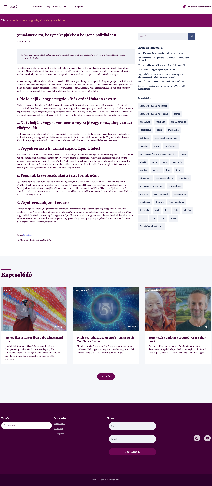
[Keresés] (191, 36)
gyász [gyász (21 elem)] (156, 145)
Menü (13, 6)
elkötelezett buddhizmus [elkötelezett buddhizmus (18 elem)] (166, 137)
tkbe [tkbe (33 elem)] (167, 210)
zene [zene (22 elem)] (162, 218)
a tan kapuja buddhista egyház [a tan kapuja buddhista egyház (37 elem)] (153, 105)
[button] (126, 41)
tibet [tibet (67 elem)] (157, 210)
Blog (48, 6)
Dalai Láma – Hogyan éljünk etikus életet (156, 69)
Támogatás (77, 6)
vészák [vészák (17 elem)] (143, 218)
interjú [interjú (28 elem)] (143, 161)
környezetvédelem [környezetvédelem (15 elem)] (164, 178)
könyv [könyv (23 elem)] (179, 169)
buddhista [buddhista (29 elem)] (160, 121)
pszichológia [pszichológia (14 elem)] (180, 194)
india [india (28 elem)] (183, 153)
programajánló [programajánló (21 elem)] (161, 194)
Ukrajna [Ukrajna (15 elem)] (187, 210)
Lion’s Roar (27, 235)
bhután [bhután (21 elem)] (177, 113)
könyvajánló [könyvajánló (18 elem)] (145, 178)
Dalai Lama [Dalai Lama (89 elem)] (173, 129)
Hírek (67, 6)
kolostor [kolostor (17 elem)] (156, 169)
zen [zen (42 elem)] (153, 218)
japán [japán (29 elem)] (154, 161)
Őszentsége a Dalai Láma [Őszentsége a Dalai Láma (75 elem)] (151, 226)
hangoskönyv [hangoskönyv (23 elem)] (171, 145)
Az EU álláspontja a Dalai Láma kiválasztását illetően (161, 81)
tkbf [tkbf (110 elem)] (176, 210)
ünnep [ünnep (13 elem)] (173, 218)
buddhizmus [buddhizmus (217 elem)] (145, 129)
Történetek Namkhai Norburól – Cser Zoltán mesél (161, 65)
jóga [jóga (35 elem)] (165, 161)
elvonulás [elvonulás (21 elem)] (144, 145)
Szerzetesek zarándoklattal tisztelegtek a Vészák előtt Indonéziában (162, 87)
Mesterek (57, 6)
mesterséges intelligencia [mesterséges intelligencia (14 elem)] (151, 186)
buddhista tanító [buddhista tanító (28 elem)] (178, 121)
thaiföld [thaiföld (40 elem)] (160, 202)
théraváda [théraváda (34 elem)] (144, 210)
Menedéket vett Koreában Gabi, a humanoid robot (160, 53)
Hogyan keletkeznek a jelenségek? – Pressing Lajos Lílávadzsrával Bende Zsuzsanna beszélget (161, 75)
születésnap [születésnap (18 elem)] (145, 202)
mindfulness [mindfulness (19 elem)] (175, 186)
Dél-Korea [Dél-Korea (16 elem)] (144, 137)
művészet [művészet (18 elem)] (144, 194)
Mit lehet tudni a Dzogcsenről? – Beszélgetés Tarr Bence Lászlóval (163, 59)
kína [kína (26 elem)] (168, 169)
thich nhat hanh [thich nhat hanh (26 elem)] (176, 202)
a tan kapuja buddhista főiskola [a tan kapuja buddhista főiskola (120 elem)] (154, 113)
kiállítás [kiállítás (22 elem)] (143, 169)
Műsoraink (38, 6)
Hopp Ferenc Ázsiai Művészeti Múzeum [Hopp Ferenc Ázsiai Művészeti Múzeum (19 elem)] (158, 153)
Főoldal (4, 20)
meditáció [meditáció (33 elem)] (184, 178)
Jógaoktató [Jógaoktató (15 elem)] (177, 161)
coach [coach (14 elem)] (159, 129)
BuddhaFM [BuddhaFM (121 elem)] (145, 121)
